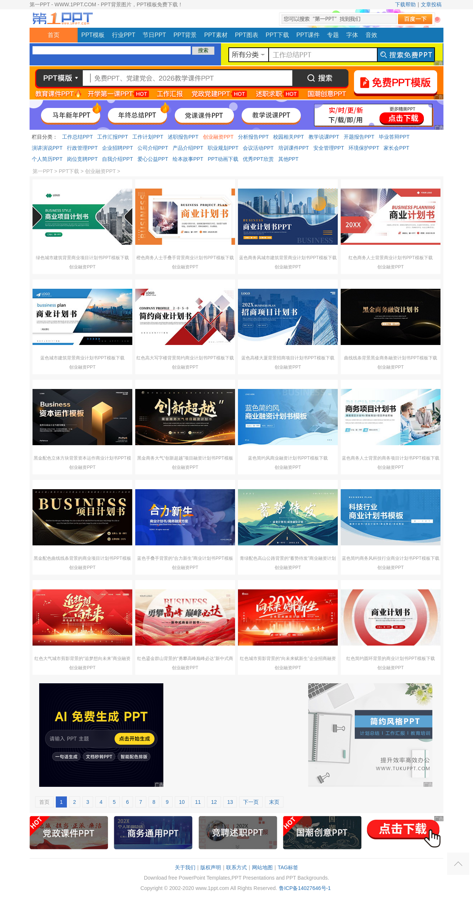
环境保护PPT (363, 148)
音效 (371, 35)
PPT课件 (308, 35)
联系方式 (236, 867)
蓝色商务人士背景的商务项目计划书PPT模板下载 (390, 458)
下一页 (251, 802)
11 (198, 802)
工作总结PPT (77, 137)
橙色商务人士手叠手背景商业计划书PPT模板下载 (185, 257)
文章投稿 (431, 4)
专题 (333, 35)
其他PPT (288, 159)
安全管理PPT (328, 148)
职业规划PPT (223, 148)
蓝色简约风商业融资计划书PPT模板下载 (287, 458)
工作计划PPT (147, 137)
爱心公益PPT (152, 159)
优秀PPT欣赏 (258, 159)
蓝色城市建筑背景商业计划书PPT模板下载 (82, 358)
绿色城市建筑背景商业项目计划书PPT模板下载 (82, 257)
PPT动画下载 (223, 159)
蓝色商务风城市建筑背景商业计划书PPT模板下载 (287, 257)
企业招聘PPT (117, 148)
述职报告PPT (183, 137)
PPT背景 (185, 35)
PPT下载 (277, 35)
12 (214, 802)
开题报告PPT (359, 137)
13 (230, 802)
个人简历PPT (47, 159)
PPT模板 (93, 35)
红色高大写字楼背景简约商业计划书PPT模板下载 (185, 358)
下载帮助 (405, 4)
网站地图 (262, 867)
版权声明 (210, 867)
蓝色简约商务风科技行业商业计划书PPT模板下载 (390, 558)
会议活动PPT (258, 148)
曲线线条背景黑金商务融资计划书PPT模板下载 (390, 358)
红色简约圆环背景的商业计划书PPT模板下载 (390, 658)
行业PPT (123, 35)
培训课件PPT (293, 148)
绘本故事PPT (188, 159)
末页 (274, 802)
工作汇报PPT (112, 137)
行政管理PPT (82, 148)
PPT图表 (246, 35)
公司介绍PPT (152, 148)
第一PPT (43, 171)
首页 (53, 35)
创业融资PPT (218, 137)
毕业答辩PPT (394, 137)
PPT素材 (216, 35)
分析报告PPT (253, 137)
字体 (352, 35)
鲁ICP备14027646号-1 (305, 888)
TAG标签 (288, 867)
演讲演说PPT (47, 148)
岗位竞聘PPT (82, 159)
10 (182, 802)
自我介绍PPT (117, 159)
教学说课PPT (324, 137)
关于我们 (185, 867)
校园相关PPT (288, 137)
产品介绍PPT (188, 148)
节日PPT (154, 35)
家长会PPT (396, 148)
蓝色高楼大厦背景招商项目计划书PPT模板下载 (287, 358)
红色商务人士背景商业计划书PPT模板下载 (390, 257)
